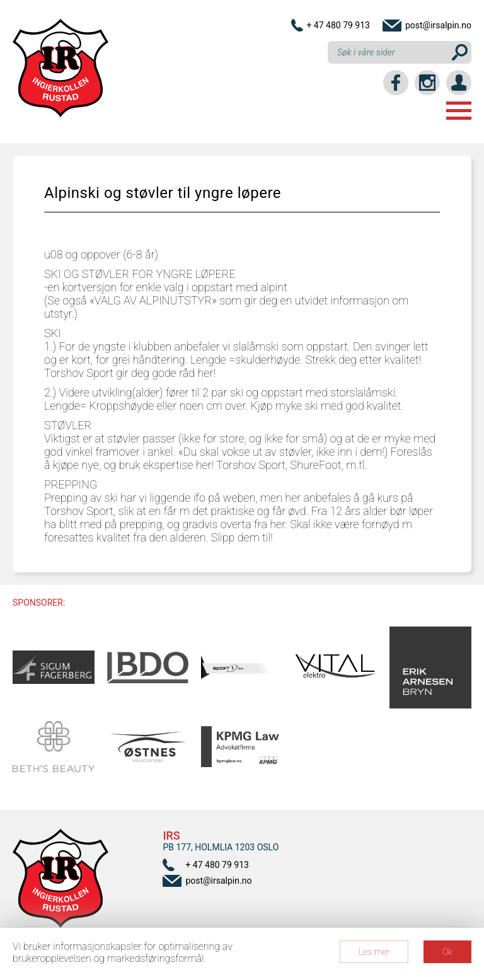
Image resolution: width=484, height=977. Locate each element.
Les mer (374, 952)
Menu (458, 110)
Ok (447, 952)
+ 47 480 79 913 (338, 25)
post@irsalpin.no (438, 25)
